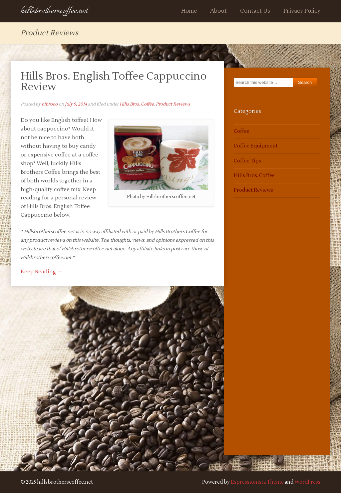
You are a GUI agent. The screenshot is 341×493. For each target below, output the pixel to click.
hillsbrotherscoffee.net (54, 10)
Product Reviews (173, 104)
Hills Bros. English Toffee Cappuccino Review (114, 81)
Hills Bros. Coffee (137, 104)
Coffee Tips (247, 161)
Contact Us (255, 11)
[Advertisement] (254, 334)
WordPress (307, 482)
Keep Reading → (42, 271)
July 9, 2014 (76, 104)
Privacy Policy (301, 11)
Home (189, 11)
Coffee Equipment (256, 146)
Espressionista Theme (257, 482)
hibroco (50, 104)
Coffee (241, 131)
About (218, 11)
